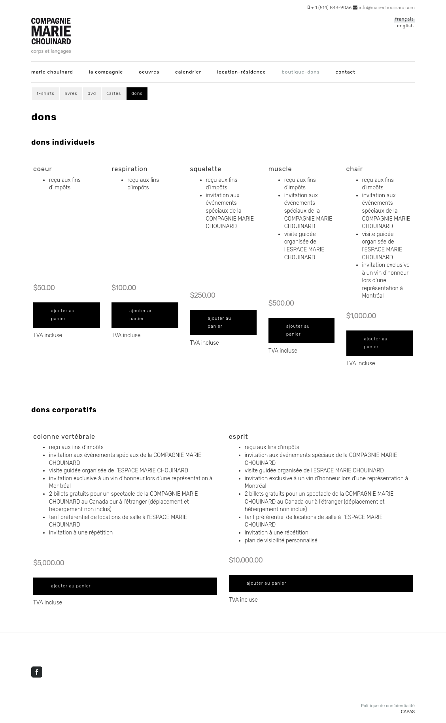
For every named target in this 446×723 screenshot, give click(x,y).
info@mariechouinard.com (387, 7)
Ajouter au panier (63, 314)
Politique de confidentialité (388, 705)
